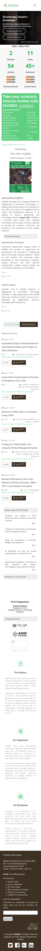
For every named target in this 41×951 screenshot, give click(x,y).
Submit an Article (14, 31)
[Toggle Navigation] (34, 5)
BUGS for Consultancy (16, 892)
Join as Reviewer (14, 37)
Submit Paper (13, 881)
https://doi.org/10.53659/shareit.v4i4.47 (18, 391)
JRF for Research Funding (18, 889)
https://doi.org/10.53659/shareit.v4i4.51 (18, 424)
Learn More (26, 106)
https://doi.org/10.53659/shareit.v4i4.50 (18, 357)
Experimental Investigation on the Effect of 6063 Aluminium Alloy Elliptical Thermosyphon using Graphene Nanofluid (20, 564)
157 (6, 429)
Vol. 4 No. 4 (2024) (13, 324)
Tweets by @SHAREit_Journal (13, 144)
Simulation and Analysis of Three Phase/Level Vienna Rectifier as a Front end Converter (20, 518)
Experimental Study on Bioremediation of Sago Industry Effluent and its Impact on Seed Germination (20, 347)
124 (6, 397)
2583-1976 (31, 112)
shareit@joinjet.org (16, 874)
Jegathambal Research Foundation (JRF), (19, 861)
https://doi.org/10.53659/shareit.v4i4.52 (18, 459)
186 (6, 464)
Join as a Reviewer (15, 884)
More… (4, 272)
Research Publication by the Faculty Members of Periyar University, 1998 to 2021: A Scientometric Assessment (19, 482)
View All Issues (28, 324)
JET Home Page (14, 887)
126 (6, 362)
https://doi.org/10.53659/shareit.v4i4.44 (18, 492)
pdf (19, 362)
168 (6, 498)
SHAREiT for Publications (18, 895)
